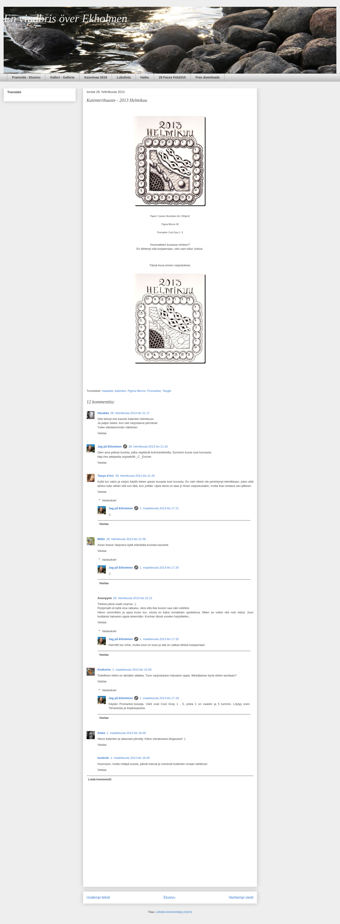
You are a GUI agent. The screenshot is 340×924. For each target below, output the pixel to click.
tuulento (103, 758)
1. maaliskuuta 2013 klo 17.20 (159, 567)
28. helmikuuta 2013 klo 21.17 (130, 413)
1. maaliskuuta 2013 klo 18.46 (126, 733)
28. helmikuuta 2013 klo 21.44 (135, 475)
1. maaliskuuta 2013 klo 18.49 (130, 758)
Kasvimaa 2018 (95, 77)
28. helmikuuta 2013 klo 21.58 (126, 539)
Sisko (101, 733)
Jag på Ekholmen (109, 446)
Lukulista (124, 77)
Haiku (145, 77)
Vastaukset (109, 500)
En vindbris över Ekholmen (65, 18)
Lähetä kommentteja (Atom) (174, 912)
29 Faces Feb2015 (172, 77)
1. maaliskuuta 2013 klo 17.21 (159, 508)
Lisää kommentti (100, 779)
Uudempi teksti (98, 897)
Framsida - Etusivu (26, 77)
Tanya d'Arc (105, 475)
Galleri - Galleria (62, 77)
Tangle (167, 391)
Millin (101, 539)
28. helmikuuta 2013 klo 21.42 (148, 446)
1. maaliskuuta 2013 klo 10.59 (131, 669)
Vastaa (102, 433)
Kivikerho (104, 669)
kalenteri (120, 391)
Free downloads (208, 77)
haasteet (107, 391)
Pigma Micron (137, 391)
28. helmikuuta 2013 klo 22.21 (132, 598)
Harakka (103, 413)
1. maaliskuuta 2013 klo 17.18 (159, 698)
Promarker (154, 391)
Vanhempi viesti (241, 897)
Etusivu (169, 897)
